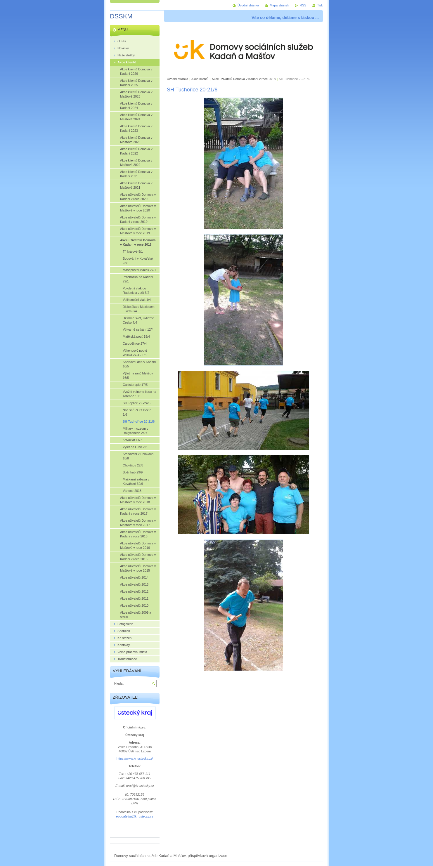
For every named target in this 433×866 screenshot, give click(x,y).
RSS (303, 5)
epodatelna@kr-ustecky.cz (134, 816)
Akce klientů (200, 79)
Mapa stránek (279, 5)
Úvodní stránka (177, 79)
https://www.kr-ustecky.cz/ (135, 758)
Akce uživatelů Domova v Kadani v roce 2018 (244, 79)
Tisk (320, 5)
